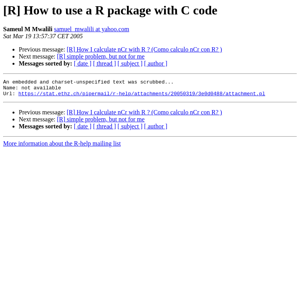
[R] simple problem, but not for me (101, 56)
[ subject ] (130, 63)
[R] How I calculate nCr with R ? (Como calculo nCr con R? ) (144, 49)
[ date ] (82, 63)
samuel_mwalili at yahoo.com (91, 29)
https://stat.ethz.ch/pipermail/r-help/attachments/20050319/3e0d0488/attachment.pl (141, 96)
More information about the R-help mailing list (62, 147)
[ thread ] (104, 63)
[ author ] (156, 63)
